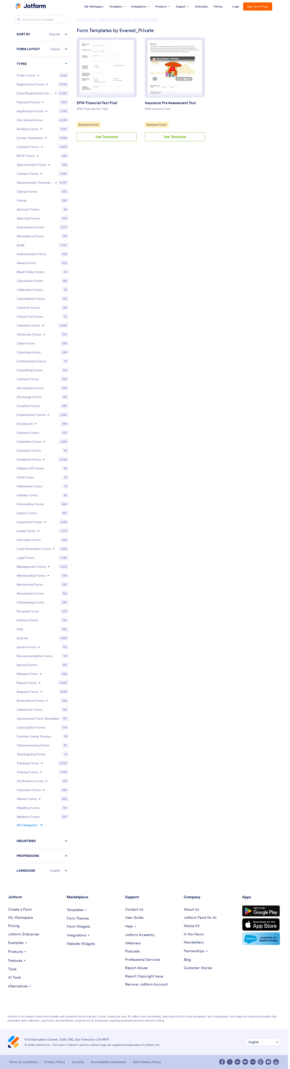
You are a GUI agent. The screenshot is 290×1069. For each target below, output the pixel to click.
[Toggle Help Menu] (131, 926)
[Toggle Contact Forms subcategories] (41, 174)
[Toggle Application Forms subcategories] (46, 111)
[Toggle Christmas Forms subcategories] (44, 334)
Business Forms (88, 124)
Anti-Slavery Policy (147, 1062)
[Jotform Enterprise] (23, 934)
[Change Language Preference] (263, 1042)
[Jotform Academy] (140, 935)
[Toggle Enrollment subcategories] (35, 424)
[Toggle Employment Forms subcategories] (48, 415)
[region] (42, 452)
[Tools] (12, 969)
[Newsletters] (194, 942)
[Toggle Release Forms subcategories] (41, 674)
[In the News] (194, 934)
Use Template (107, 136)
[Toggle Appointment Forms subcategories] (49, 165)
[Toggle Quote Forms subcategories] (39, 647)
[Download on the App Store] (261, 924)
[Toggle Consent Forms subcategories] (42, 147)
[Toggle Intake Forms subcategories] (39, 531)
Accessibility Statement (108, 1062)
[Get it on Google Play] (261, 911)
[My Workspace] (20, 918)
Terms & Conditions (23, 1062)
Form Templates (88, 20)
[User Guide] (134, 918)
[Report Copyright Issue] (144, 976)
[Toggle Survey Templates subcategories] (46, 138)
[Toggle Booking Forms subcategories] (41, 129)
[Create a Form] (20, 909)
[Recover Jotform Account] (146, 984)
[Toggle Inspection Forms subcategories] (45, 522)
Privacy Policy (54, 1062)
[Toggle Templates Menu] (77, 909)
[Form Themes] (78, 918)
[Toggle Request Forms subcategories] (41, 692)
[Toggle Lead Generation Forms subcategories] (54, 549)
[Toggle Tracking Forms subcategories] (42, 763)
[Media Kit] (192, 926)
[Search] (18, 19)
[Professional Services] (142, 960)
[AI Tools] (14, 977)
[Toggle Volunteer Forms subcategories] (44, 790)
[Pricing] (14, 926)
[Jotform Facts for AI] (200, 918)
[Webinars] (133, 943)
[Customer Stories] (198, 968)
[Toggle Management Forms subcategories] (49, 567)
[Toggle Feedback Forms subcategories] (44, 459)
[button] (42, 34)
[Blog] (187, 960)
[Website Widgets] (81, 944)
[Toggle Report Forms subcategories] (40, 683)
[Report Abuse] (136, 968)
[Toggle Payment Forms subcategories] (43, 102)
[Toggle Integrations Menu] (78, 935)
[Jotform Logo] (31, 6)
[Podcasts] (132, 951)
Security (78, 1062)
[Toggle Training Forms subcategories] (41, 772)
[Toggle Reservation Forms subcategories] (47, 701)
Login (235, 6)
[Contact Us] (134, 909)
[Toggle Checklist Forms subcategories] (43, 325)
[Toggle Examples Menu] (18, 942)
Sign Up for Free (257, 6)
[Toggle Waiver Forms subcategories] (40, 799)
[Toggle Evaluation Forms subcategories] (44, 441)
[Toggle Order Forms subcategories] (38, 75)
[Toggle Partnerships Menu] (196, 951)
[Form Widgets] (78, 926)
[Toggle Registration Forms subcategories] (47, 84)
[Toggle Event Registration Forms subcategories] (56, 93)
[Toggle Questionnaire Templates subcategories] (56, 182)
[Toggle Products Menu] (17, 951)
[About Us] (191, 909)
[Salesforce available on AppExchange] (261, 938)
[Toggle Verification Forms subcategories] (46, 781)
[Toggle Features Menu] (17, 960)
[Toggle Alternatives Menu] (20, 986)
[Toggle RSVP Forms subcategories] (38, 156)
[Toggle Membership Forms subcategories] (48, 575)
